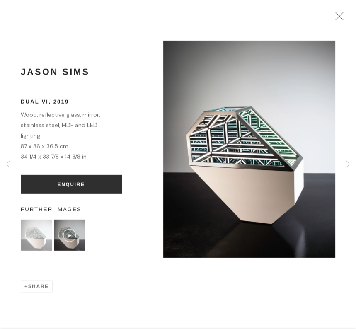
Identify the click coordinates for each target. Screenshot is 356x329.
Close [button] (338, 18)
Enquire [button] (71, 186)
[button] (36, 237)
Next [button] (347, 164)
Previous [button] (8, 164)
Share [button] (38, 288)
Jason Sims (55, 74)
